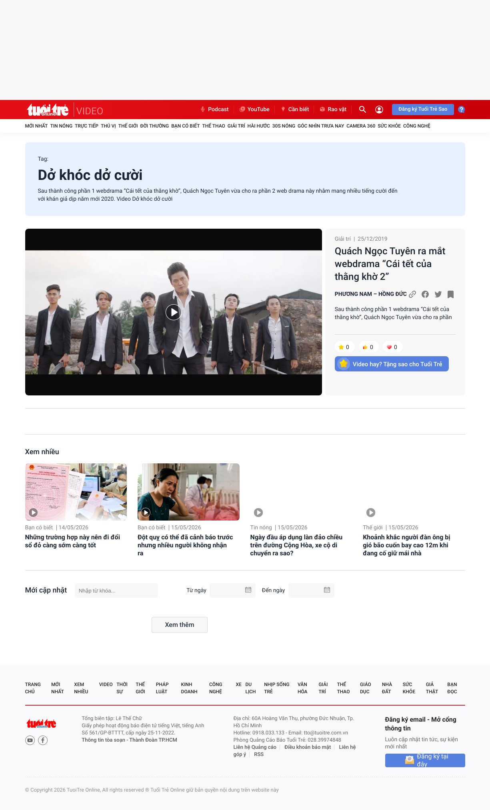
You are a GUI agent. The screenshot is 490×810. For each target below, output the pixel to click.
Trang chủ (33, 688)
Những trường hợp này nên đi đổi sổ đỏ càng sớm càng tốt (72, 541)
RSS (259, 755)
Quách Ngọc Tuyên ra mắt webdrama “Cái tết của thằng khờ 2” (390, 263)
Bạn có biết (185, 126)
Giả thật (432, 688)
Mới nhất (36, 126)
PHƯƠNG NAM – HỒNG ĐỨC (371, 294)
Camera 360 (360, 126)
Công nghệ (416, 126)
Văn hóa (303, 688)
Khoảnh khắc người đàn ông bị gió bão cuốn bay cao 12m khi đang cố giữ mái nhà (406, 545)
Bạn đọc (452, 688)
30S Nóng (283, 126)
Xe (239, 684)
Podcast (214, 110)
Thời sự (122, 688)
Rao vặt (332, 110)
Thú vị (108, 126)
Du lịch (250, 688)
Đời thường (154, 126)
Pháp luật (162, 688)
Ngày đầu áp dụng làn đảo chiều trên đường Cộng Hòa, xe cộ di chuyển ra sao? (296, 545)
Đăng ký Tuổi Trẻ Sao (422, 109)
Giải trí (236, 126)
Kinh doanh (189, 688)
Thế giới (128, 126)
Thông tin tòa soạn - (105, 740)
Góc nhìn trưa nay (321, 126)
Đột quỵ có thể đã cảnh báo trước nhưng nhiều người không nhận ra (185, 545)
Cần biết (294, 110)
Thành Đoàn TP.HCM (153, 740)
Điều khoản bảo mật (307, 747)
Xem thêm (179, 624)
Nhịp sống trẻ (276, 688)
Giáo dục (365, 688)
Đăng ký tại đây (432, 760)
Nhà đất (387, 688)
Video (106, 684)
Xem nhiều (42, 452)
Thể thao (213, 126)
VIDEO (90, 111)
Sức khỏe (389, 126)
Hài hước (259, 126)
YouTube (254, 110)
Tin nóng (61, 126)
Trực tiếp (86, 126)
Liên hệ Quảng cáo (254, 747)
